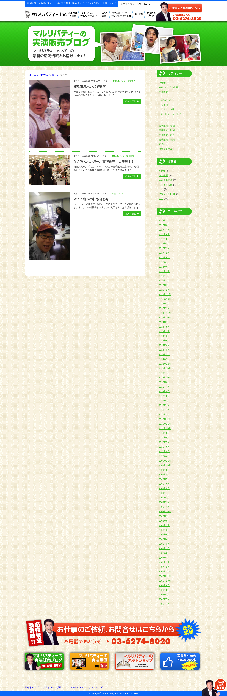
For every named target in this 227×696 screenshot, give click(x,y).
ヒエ (161, 189)
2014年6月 (164, 336)
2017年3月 (164, 248)
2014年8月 (164, 326)
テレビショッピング (170, 114)
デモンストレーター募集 (121, 13)
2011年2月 (164, 414)
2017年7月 (164, 229)
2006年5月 (164, 599)
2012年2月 (164, 400)
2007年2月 (164, 567)
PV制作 (162, 82)
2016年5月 (164, 271)
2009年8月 (164, 474)
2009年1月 (164, 507)
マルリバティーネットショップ (86, 687)
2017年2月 (164, 253)
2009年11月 (165, 460)
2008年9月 (164, 516)
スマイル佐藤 (166, 184)
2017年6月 (164, 234)
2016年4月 (164, 276)
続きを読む (130, 101)
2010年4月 (164, 456)
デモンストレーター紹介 (88, 13)
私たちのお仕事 (73, 13)
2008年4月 (164, 539)
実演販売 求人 (167, 135)
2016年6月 (164, 266)
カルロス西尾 (166, 180)
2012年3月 (164, 396)
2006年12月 (165, 571)
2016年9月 (164, 257)
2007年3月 (164, 562)
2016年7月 (164, 262)
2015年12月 (165, 294)
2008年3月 (164, 544)
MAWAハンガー (48, 75)
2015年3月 (164, 303)
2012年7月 (164, 386)
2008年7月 (164, 525)
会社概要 (139, 13)
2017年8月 (164, 225)
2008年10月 (165, 511)
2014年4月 (164, 345)
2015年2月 (164, 308)
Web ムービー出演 (168, 87)
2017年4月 (164, 243)
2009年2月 (164, 502)
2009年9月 (164, 470)
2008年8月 (164, 520)
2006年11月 (165, 576)
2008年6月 (164, 530)
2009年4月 (164, 493)
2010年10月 (165, 428)
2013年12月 (165, 363)
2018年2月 (164, 220)
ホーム (32, 75)
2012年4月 (164, 391)
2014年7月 (164, 331)
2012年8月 (164, 382)
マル (161, 198)
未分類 (162, 144)
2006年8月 (164, 590)
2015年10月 (165, 299)
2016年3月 (164, 280)
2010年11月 (165, 423)
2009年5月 (164, 488)
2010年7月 (164, 442)
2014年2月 (164, 354)
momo (162, 170)
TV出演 (164, 104)
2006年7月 (164, 594)
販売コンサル (118, 193)
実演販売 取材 (167, 130)
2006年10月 (165, 580)
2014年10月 (165, 317)
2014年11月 (165, 313)
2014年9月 (164, 322)
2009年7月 (164, 479)
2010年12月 (165, 419)
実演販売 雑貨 (167, 139)
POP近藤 (163, 175)
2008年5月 (164, 534)
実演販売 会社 (167, 125)
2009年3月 (164, 497)
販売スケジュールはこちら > (135, 4)
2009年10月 (165, 465)
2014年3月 (164, 350)
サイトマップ (32, 687)
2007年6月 (164, 553)
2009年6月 (164, 483)
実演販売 (131, 81)
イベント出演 (167, 109)
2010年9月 (164, 433)
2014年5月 (164, 340)
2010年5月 (164, 451)
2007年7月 (164, 548)
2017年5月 (164, 239)
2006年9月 (164, 585)
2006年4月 (164, 604)
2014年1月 (164, 359)
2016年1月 (164, 289)
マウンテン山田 (167, 194)
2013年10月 (165, 368)
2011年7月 (164, 410)
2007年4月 (164, 557)
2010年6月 (164, 447)
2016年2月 (164, 285)
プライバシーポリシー (54, 687)
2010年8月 (164, 437)
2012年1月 (164, 405)
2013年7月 (164, 373)
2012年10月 (165, 377)
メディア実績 (104, 13)
